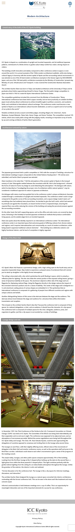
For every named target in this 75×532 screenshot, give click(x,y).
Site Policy (37, 523)
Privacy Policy (37, 518)
